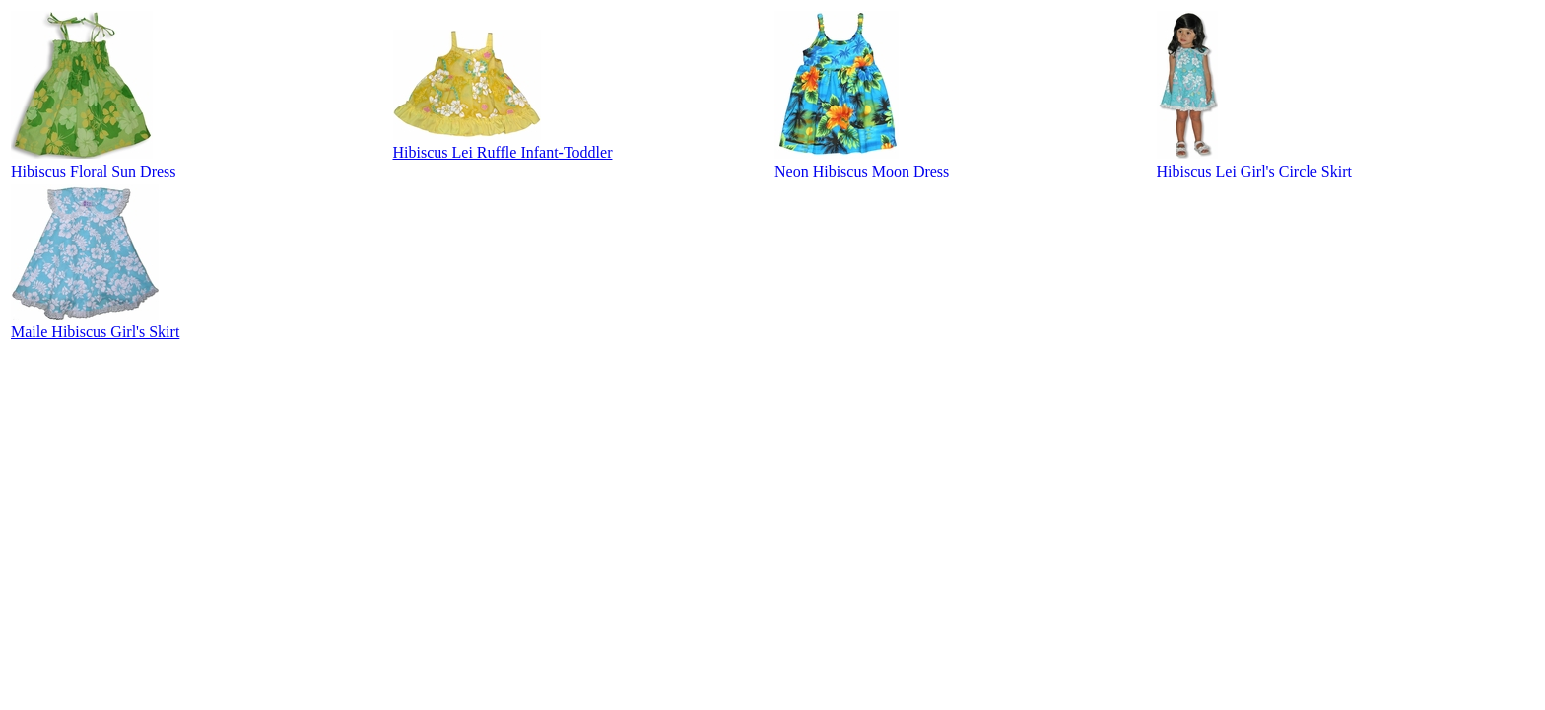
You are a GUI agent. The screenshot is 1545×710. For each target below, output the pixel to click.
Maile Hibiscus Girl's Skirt (95, 331)
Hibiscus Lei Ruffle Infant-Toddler (503, 152)
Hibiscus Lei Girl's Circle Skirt (1254, 171)
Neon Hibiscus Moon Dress (861, 171)
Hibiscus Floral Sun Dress (93, 171)
